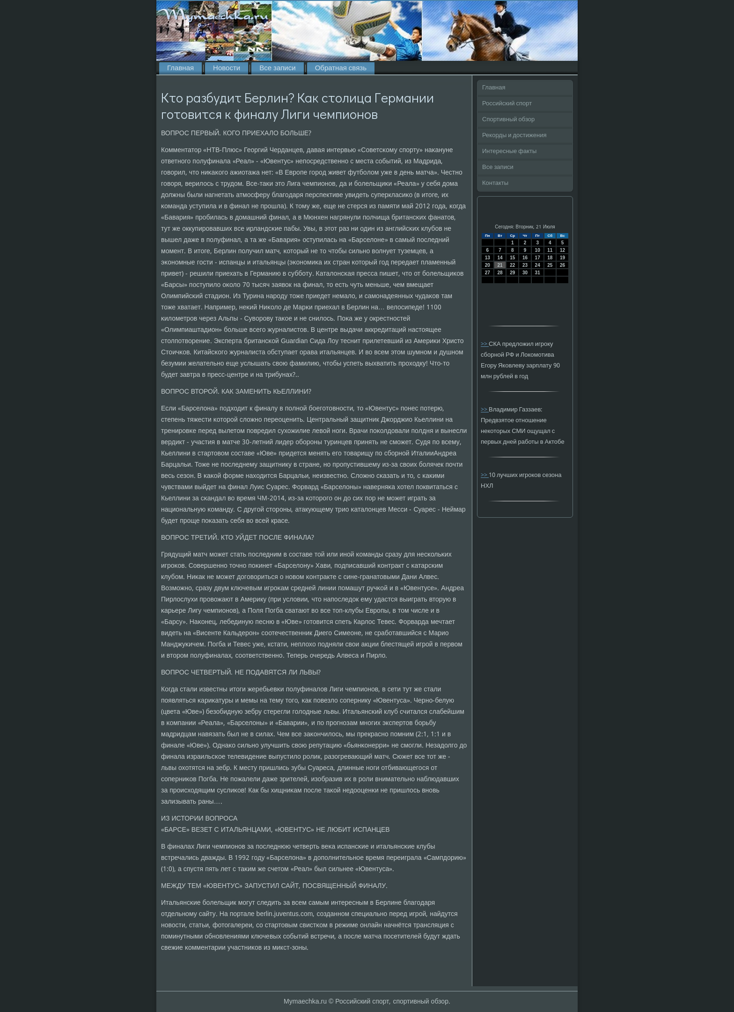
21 (499, 265)
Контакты (495, 183)
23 (525, 265)
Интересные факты (509, 151)
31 (537, 272)
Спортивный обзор (508, 119)
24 (537, 265)
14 (499, 257)
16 (525, 257)
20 (487, 265)
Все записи (277, 68)
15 (512, 257)
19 (562, 257)
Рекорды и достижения (514, 135)
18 (549, 257)
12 (562, 250)
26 (562, 265)
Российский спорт (507, 103)
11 (549, 250)
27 (487, 272)
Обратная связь (341, 68)
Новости (226, 68)
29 (512, 272)
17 (537, 257)
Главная (180, 68)
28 (499, 272)
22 (512, 265)
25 (549, 265)
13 (487, 257)
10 (537, 250)
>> (485, 344)
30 (525, 272)
